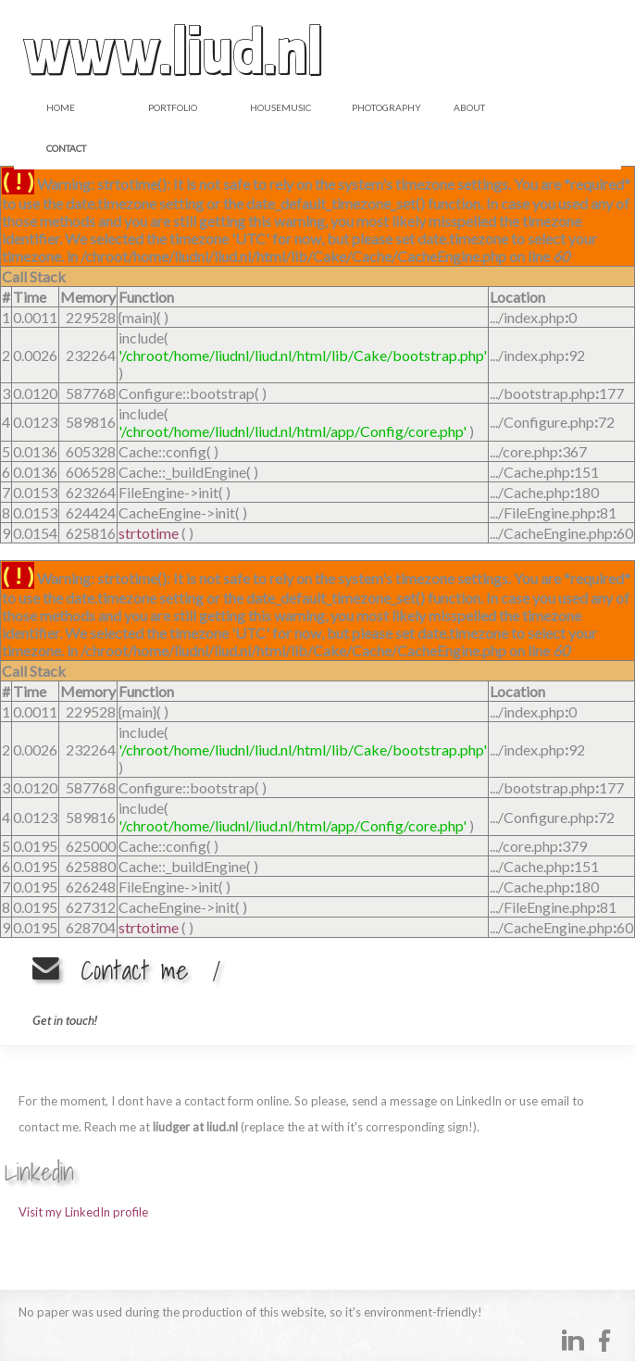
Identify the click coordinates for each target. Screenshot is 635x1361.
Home (60, 107)
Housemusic (280, 107)
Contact (66, 148)
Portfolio (172, 107)
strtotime (148, 533)
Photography (386, 107)
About (469, 107)
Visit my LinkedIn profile (83, 1212)
